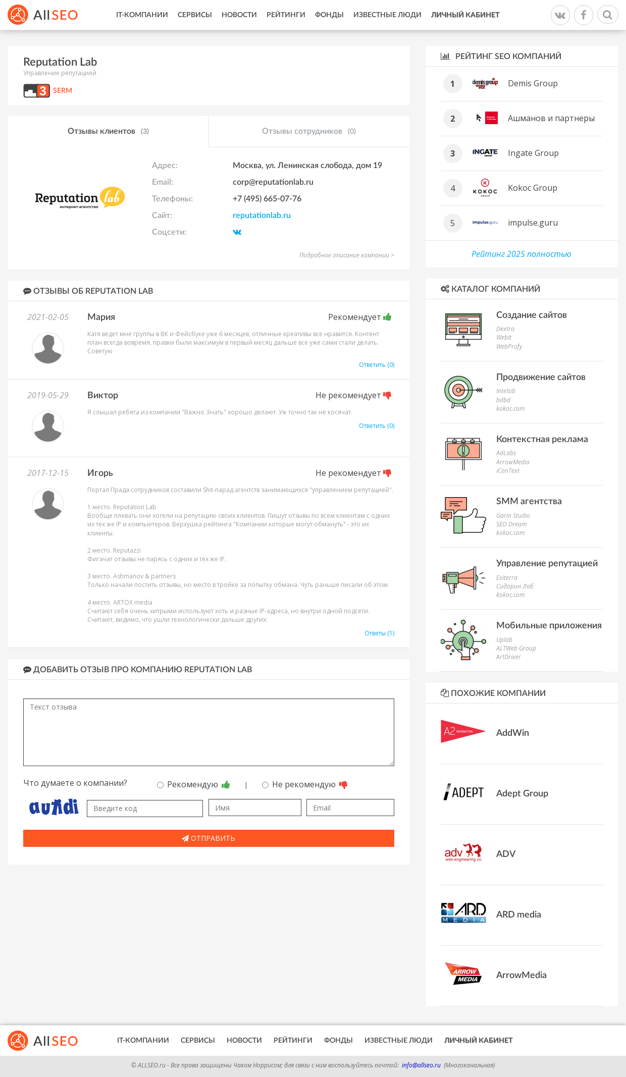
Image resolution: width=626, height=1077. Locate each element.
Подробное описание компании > (346, 255)
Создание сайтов (531, 315)
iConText (507, 470)
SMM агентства (529, 501)
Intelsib (505, 391)
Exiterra (506, 577)
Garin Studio (513, 515)
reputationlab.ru (262, 215)
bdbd (503, 400)
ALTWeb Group (516, 648)
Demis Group (533, 83)
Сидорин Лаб (515, 586)
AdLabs (506, 453)
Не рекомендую (305, 784)
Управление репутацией (547, 563)
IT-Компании (142, 15)
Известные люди (387, 15)
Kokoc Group (532, 187)
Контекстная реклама (542, 439)
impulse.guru (533, 222)
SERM (62, 90)
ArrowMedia (513, 462)
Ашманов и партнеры (551, 118)
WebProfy (509, 346)
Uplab (504, 639)
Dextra (505, 329)
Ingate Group (533, 152)
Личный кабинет (465, 15)
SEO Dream (511, 524)
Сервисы (195, 15)
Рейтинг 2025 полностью (521, 253)
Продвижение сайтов (541, 377)
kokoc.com (510, 408)
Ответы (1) (379, 633)
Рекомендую (193, 784)
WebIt (503, 337)
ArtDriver (508, 657)
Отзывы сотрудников (309, 132)
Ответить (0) (376, 364)
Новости (239, 15)
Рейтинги (286, 15)
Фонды (329, 15)
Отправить (208, 838)
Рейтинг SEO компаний (501, 56)
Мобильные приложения (549, 625)
